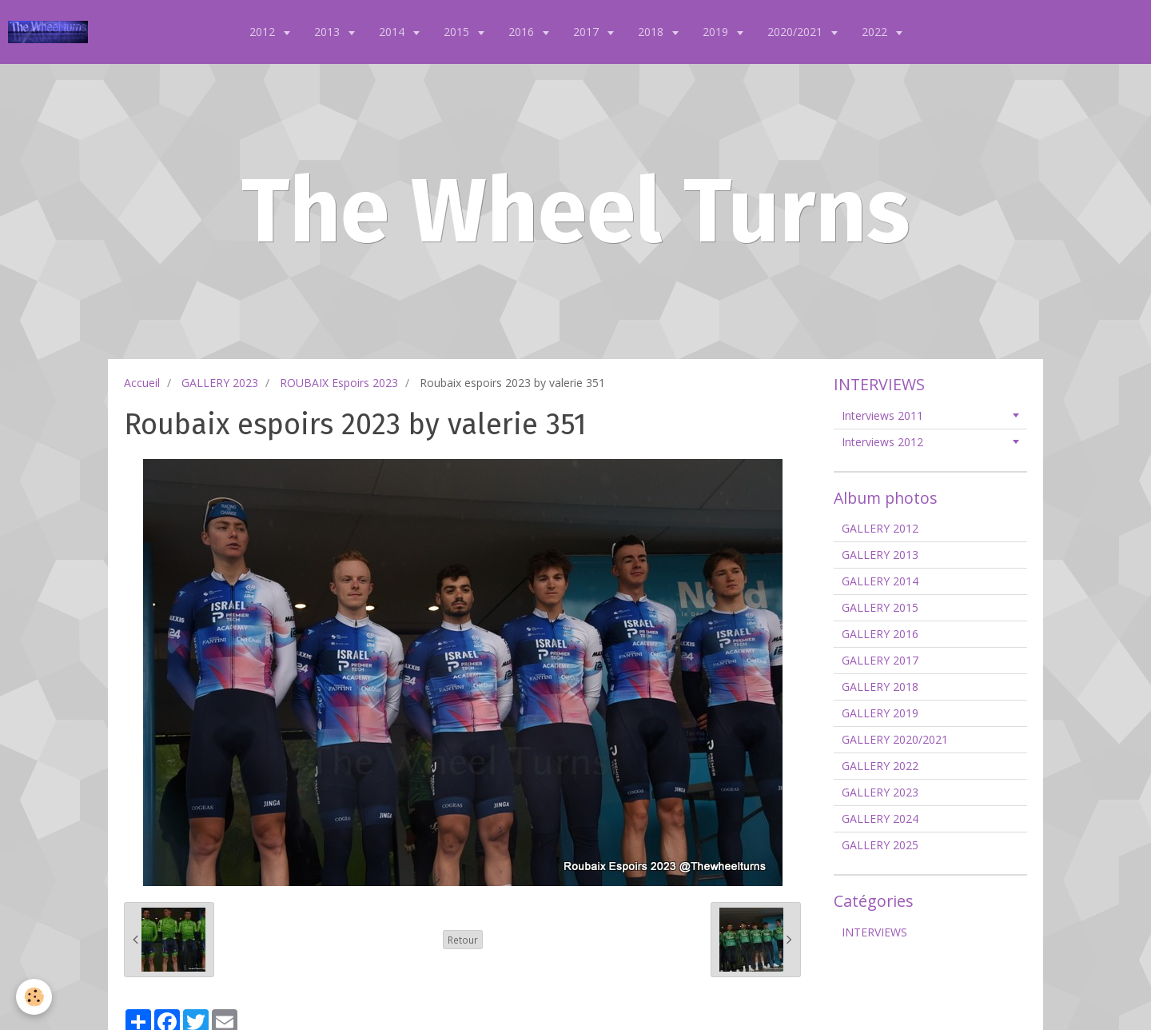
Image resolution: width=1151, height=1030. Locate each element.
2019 (717, 31)
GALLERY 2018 (880, 686)
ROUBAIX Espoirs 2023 (339, 382)
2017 (587, 31)
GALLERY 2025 (880, 844)
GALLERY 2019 (880, 713)
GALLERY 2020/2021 (895, 739)
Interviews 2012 (882, 441)
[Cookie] (34, 997)
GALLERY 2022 (880, 765)
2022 (876, 31)
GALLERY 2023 (219, 382)
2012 (263, 31)
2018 (652, 31)
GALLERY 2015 (880, 607)
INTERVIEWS (874, 932)
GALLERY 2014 (880, 581)
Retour (463, 939)
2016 (522, 31)
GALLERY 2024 (880, 818)
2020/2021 (796, 31)
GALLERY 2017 (880, 660)
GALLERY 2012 (880, 528)
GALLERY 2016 (880, 633)
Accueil (142, 382)
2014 (393, 31)
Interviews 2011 (882, 415)
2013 (328, 31)
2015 (458, 31)
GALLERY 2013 (880, 554)
